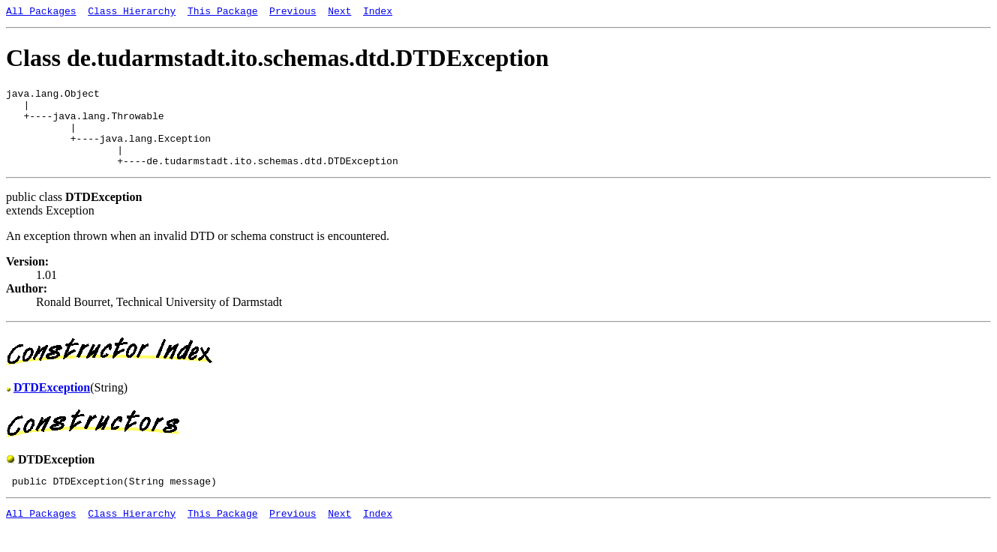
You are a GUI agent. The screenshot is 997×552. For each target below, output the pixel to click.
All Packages (41, 13)
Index (377, 13)
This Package (223, 13)
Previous (292, 13)
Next (339, 13)
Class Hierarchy (132, 13)
